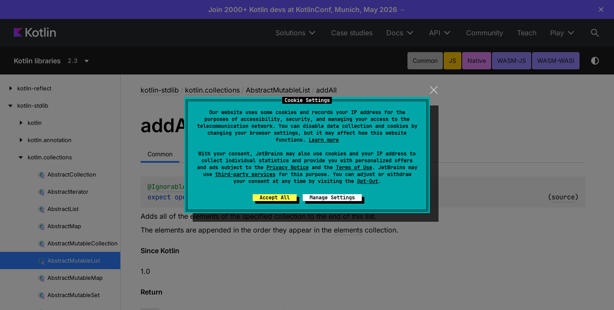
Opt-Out (367, 181)
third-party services (245, 174)
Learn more (324, 139)
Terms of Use (354, 167)
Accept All (275, 197)
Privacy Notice (287, 167)
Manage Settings (332, 197)
